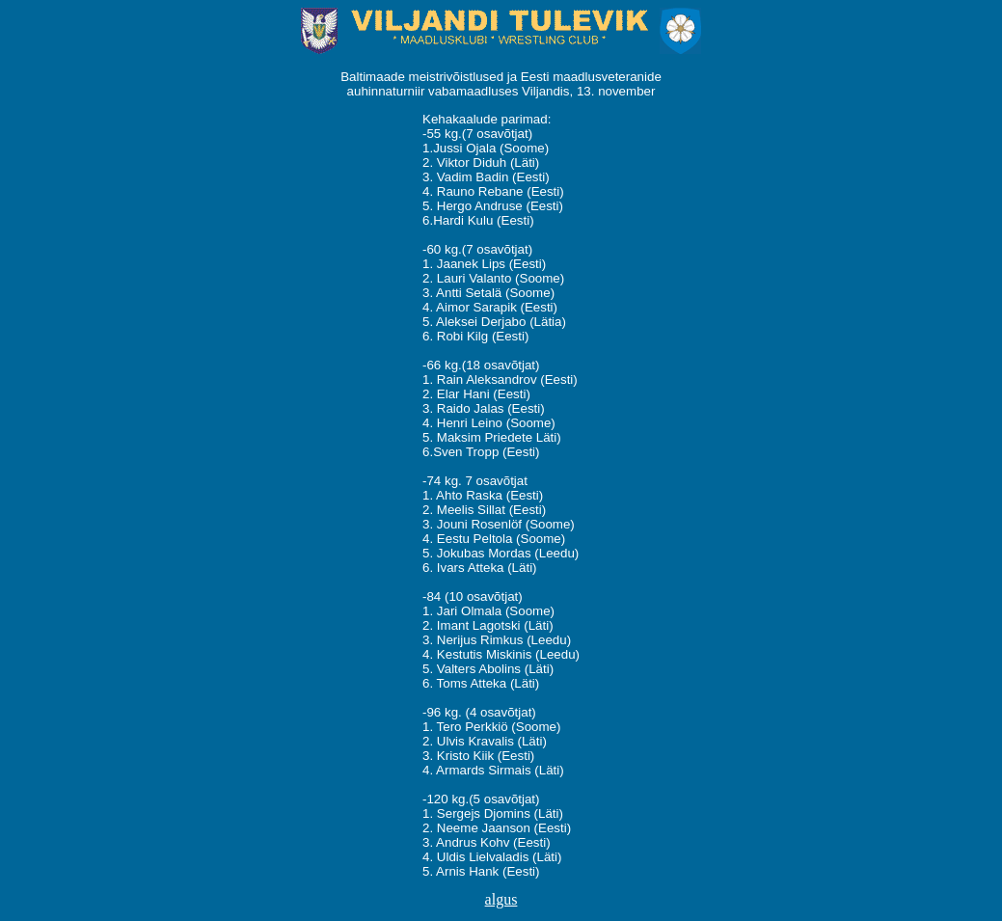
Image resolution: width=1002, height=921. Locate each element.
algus (501, 899)
